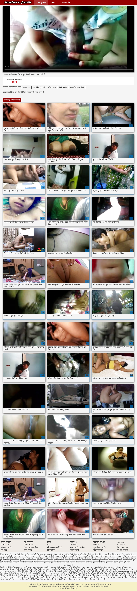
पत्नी (43, 87)
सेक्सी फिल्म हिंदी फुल (129, 560)
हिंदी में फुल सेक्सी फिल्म (10, 577)
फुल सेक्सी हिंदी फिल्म (111, 556)
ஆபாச (119, 577)
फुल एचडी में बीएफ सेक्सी (53, 554)
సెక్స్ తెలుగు (119, 573)
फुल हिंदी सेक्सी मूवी (48, 558)
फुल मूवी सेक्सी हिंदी (110, 554)
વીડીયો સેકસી (11, 569)
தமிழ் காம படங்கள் (48, 569)
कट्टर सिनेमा (36, 87)
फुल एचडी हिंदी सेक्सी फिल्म (69, 554)
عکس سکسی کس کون (125, 571)
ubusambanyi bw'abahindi (35, 567)
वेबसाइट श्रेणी (66, 3)
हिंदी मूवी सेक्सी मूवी (46, 575)
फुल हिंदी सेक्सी (26, 558)
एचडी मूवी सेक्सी (64, 571)
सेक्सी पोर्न (72, 573)
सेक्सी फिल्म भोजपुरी (47, 573)
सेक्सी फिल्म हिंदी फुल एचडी (8, 562)
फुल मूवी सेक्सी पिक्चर (97, 554)
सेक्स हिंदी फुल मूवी (87, 558)
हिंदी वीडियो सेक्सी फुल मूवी (78, 567)
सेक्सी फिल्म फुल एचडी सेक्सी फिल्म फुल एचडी (57, 567)
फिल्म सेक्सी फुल (41, 554)
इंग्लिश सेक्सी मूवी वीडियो (90, 569)
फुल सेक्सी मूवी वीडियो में (48, 556)
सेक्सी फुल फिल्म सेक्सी (82, 562)
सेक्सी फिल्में (80, 579)
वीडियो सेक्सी (124, 567)
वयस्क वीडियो (54, 3)
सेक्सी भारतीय (63, 87)
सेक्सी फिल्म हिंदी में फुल (23, 562)
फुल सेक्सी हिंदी (100, 556)
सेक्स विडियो (18, 571)
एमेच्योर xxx (26, 87)
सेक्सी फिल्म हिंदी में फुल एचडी (38, 562)
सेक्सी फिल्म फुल (7, 560)
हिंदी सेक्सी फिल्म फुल (17, 2)
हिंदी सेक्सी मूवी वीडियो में (45, 577)
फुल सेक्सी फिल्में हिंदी (35, 556)
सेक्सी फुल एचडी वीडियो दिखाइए (56, 562)
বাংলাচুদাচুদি (57, 573)
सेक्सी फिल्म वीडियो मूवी (106, 577)
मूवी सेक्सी (72, 571)
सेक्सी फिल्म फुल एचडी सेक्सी (69, 560)
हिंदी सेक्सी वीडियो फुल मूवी (63, 569)
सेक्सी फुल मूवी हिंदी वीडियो (122, 562)
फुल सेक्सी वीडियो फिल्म (75, 556)
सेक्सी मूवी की (102, 579)
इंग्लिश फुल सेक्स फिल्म (6, 554)
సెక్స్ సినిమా (35, 579)
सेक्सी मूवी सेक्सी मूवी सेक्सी (60, 577)
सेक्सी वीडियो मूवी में (70, 575)
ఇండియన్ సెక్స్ (61, 579)
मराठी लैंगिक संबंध (72, 579)
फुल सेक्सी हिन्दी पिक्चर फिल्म (12, 558)
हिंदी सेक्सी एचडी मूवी (41, 571)
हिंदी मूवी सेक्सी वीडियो (94, 573)
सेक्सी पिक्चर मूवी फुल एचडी (114, 558)
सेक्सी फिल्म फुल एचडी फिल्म (20, 560)
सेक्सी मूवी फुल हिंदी (58, 575)
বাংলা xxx (109, 569)
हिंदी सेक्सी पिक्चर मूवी (103, 567)
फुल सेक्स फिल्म (120, 554)
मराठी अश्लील (64, 573)
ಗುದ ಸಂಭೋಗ (84, 577)
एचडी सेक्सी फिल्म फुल (19, 554)
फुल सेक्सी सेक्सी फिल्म (88, 556)
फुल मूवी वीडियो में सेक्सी (84, 554)
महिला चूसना (52, 87)
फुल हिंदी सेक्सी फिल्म (37, 558)
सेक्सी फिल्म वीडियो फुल (115, 560)
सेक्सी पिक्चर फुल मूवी (99, 558)
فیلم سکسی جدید (91, 567)
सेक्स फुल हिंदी (78, 558)
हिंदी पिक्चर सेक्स (15, 567)
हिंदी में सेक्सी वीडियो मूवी (8, 575)
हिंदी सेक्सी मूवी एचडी (77, 569)
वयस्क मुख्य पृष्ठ (41, 3)
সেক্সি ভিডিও (101, 569)
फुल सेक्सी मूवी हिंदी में (62, 556)
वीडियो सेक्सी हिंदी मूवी (28, 571)
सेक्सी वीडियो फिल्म (14, 573)
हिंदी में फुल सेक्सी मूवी (81, 573)
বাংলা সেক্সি (24, 567)
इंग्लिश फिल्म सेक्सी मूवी (119, 569)
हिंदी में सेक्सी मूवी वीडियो (108, 573)
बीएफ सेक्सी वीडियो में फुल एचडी (64, 558)
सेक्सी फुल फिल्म (70, 562)
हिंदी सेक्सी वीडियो (93, 571)
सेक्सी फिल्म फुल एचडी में (36, 560)
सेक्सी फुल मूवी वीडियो (95, 562)
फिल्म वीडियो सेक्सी (36, 569)
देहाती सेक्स (114, 571)
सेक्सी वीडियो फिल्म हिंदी (23, 569)
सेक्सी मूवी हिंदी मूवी (53, 571)
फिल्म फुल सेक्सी (31, 554)
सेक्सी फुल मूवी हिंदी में (108, 562)
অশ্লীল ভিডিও (24, 573)
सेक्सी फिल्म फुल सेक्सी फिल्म (100, 560)
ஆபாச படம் (4, 579)
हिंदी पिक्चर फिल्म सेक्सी (16, 579)
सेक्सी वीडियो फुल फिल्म (23, 575)
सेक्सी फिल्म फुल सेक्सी (77, 87)
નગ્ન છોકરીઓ (115, 567)
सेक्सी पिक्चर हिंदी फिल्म (129, 577)
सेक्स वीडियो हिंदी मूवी (105, 571)
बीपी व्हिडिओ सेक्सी (74, 577)
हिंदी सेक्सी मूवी (27, 579)
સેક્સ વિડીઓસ (44, 579)
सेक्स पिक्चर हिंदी (5, 567)
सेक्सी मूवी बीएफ (94, 577)
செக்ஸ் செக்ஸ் (9, 571)
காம (114, 577)
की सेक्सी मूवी (34, 577)
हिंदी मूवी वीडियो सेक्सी (91, 579)
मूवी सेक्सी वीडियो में (35, 573)
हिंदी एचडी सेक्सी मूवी (24, 577)
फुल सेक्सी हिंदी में (122, 556)
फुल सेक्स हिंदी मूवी (9, 556)
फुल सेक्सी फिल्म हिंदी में (21, 556)
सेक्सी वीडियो (53, 579)
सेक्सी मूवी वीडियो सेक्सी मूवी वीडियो (116, 575)
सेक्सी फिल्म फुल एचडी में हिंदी (52, 560)
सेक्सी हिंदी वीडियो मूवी (81, 571)
